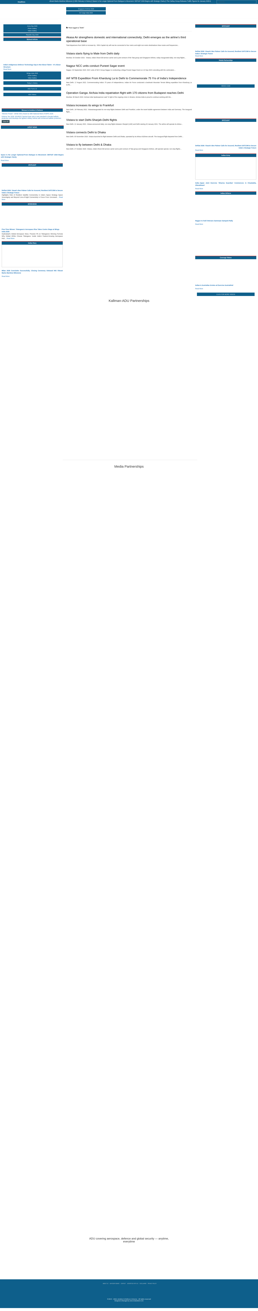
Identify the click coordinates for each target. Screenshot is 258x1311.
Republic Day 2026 (32, 35)
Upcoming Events (180, 21)
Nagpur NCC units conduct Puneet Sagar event (95, 65)
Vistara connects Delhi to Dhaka (86, 132)
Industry (132, 21)
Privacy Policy (152, 1283)
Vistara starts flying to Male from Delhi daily (92, 53)
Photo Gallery (32, 28)
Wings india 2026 (32, 73)
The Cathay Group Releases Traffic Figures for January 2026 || (196, 1)
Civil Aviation (102, 21)
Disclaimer (143, 1283)
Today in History (32, 83)
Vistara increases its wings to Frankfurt (90, 105)
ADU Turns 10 (32, 89)
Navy (79, 21)
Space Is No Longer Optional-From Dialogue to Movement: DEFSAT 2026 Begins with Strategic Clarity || (137, 1)
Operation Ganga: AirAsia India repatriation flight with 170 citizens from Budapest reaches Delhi (125, 92)
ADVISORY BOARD (114, 1283)
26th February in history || (91, 1)
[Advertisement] (129, 1260)
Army (73, 21)
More (188, 21)
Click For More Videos (225, 294)
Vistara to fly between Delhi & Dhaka (88, 144)
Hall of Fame (124, 21)
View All (5, 121)
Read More (7, 69)
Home (68, 21)
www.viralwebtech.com (136, 1301)
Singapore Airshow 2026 (86, 9)
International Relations (160, 21)
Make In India (112, 21)
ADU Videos (32, 94)
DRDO (172, 21)
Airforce (85, 21)
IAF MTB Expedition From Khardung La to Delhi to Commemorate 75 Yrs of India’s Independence (126, 78)
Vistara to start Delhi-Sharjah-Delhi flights (91, 119)
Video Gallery (32, 31)
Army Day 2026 (32, 26)
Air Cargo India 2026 (86, 13)
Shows (93, 21)
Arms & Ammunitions (144, 21)
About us (105, 1283)
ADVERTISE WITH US (132, 1283)
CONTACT (123, 1283)
